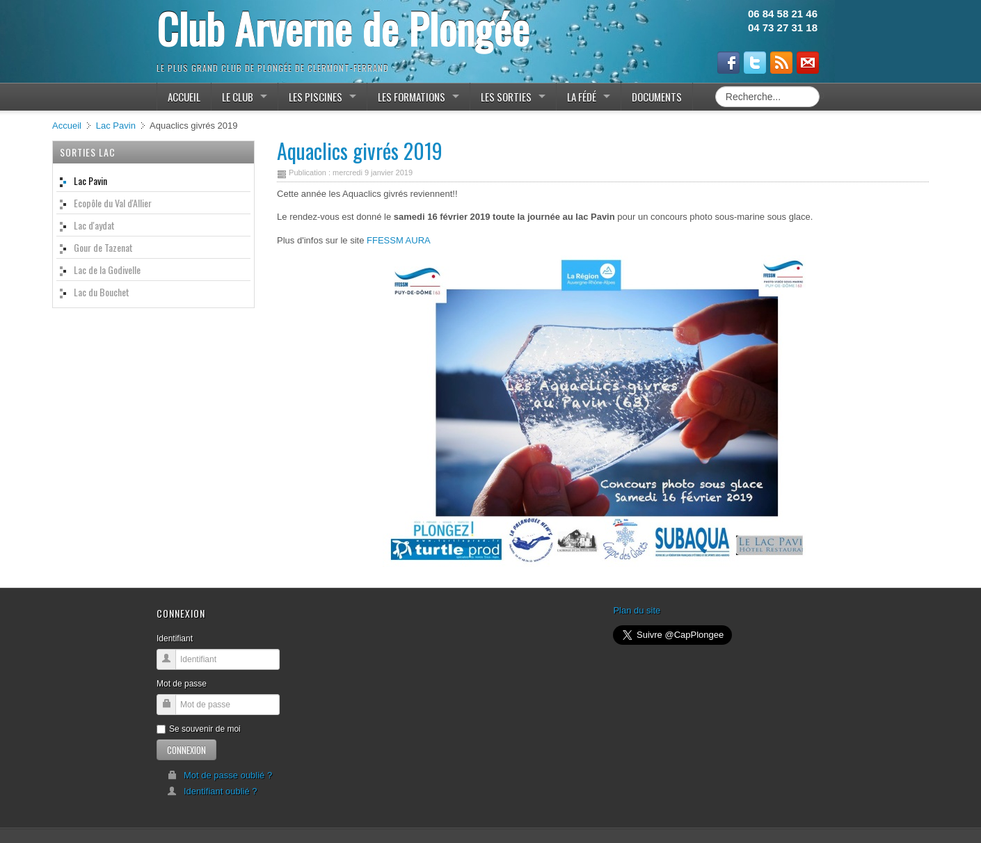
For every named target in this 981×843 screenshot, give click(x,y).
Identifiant (175, 638)
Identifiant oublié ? (212, 791)
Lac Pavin (116, 125)
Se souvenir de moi (199, 729)
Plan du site (636, 610)
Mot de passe (182, 684)
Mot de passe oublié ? (219, 775)
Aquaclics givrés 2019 (359, 150)
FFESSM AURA (399, 240)
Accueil (66, 125)
